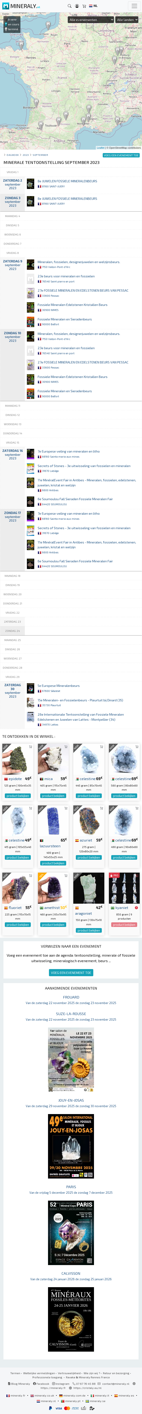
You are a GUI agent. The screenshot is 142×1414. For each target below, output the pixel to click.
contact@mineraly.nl (115, 1383)
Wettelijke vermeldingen (39, 1373)
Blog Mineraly (19, 1383)
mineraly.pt (71, 1400)
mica (46, 778)
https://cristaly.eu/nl (88, 1387)
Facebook (41, 1383)
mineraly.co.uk (42, 1395)
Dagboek (13, 154)
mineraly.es (124, 1395)
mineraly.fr (16, 1395)
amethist (50, 907)
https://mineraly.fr (53, 1387)
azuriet (83, 840)
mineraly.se (95, 1400)
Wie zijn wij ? (92, 1373)
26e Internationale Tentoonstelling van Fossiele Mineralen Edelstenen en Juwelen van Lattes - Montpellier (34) (81, 719)
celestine (85, 778)
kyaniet (119, 907)
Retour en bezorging (116, 1373)
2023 (26, 154)
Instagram (60, 1383)
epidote (13, 778)
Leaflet (101, 147)
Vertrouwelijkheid (69, 1373)
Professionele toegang (47, 1377)
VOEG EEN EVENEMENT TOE (71, 973)
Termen (15, 1373)
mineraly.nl (47, 1400)
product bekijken (18, 796)
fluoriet (13, 907)
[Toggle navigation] (134, 6)
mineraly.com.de (72, 1395)
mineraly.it (100, 1395)
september (40, 154)
